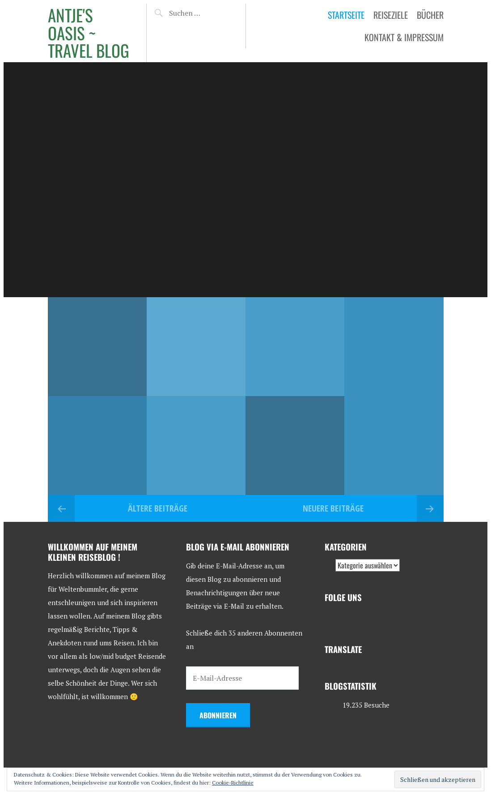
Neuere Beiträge (333, 508)
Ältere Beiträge (157, 508)
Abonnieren (218, 715)
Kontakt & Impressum (404, 37)
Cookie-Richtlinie (233, 782)
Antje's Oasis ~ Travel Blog (88, 33)
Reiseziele (390, 14)
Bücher (430, 14)
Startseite (346, 14)
